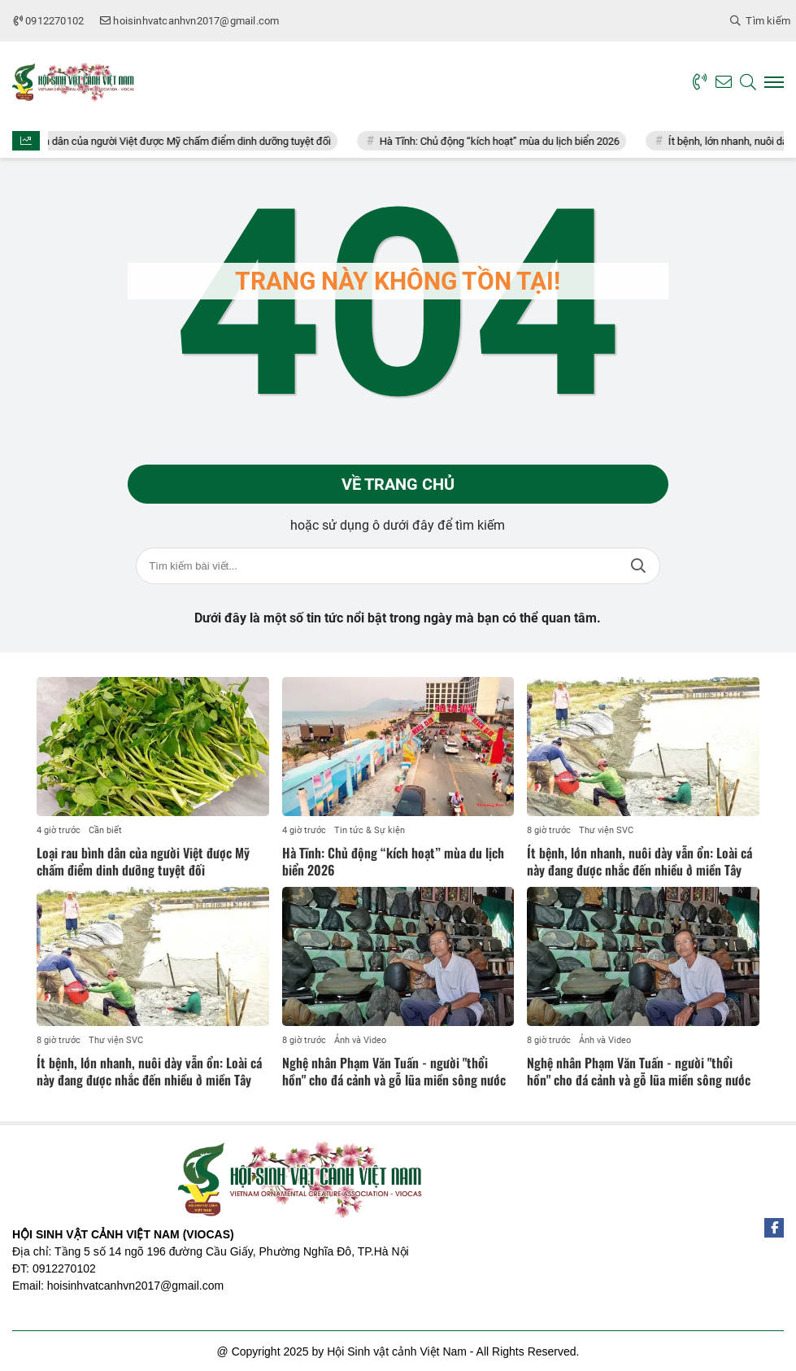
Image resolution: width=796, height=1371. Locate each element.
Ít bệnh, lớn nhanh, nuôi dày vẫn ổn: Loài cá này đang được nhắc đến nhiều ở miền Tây (639, 861)
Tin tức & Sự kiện (369, 830)
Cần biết (105, 830)
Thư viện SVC (606, 830)
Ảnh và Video (360, 1040)
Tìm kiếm (638, 566)
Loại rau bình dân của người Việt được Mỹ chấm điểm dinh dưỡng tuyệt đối (171, 141)
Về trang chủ (398, 484)
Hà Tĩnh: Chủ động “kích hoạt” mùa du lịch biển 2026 (510, 141)
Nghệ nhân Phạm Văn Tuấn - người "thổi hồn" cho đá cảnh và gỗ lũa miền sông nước (394, 1071)
